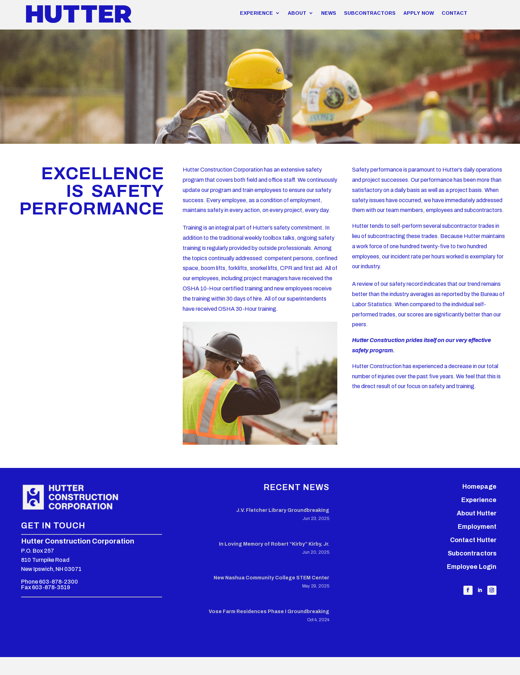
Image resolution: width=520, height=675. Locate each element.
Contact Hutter (473, 540)
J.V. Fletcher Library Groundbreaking (282, 510)
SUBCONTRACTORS (370, 13)
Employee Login (471, 566)
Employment (477, 526)
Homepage (479, 486)
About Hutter (476, 513)
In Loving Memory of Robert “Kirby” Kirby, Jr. (274, 544)
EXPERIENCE (256, 13)
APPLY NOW (418, 13)
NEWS (328, 13)
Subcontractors (472, 553)
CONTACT (454, 13)
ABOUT (297, 13)
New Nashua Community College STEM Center (271, 577)
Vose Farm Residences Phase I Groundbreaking (269, 611)
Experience (478, 499)
